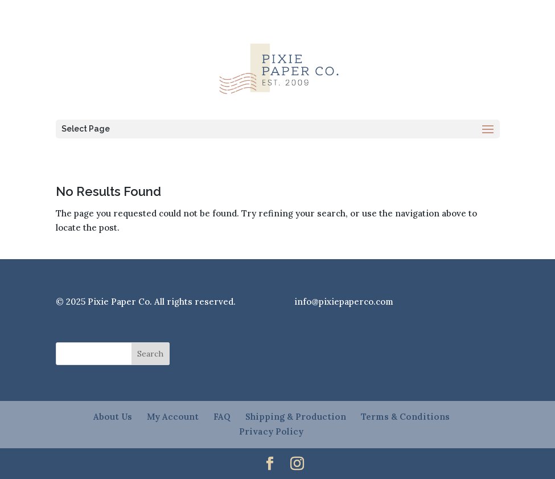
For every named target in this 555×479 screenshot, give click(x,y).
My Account (173, 416)
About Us (112, 416)
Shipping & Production (295, 416)
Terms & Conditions (405, 416)
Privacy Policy (271, 431)
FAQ (222, 416)
